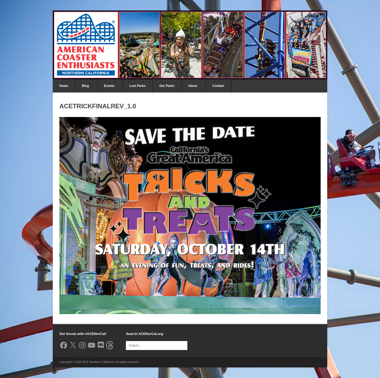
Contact (218, 86)
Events (109, 86)
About (192, 86)
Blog (85, 86)
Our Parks (166, 86)
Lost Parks (137, 86)
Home (63, 86)
